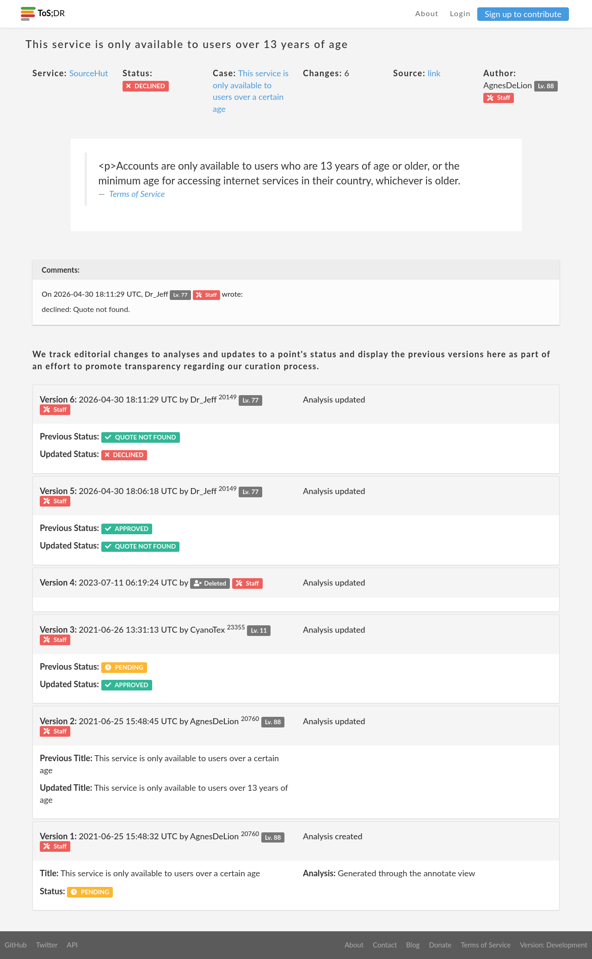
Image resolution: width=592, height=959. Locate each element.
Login (460, 13)
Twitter (47, 945)
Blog (412, 945)
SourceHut (88, 73)
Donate (440, 945)
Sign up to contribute (523, 14)
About (427, 13)
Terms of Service (137, 194)
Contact (385, 945)
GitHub (16, 945)
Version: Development (553, 945)
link (434, 73)
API (72, 945)
